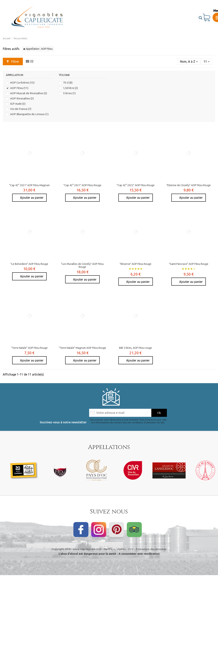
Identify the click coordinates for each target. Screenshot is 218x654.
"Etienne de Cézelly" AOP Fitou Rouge (188, 185)
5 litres (69, 93)
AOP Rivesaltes (22, 98)
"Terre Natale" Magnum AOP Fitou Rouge (82, 347)
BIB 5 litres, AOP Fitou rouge (135, 347)
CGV (130, 549)
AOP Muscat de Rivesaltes (28, 93)
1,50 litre (70, 88)
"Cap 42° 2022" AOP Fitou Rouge (136, 185)
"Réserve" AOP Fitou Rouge (135, 263)
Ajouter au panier (31, 197)
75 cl (67, 82)
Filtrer (13, 61)
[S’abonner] (159, 413)
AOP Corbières (22, 82)
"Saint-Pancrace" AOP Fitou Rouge (188, 263)
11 (207, 61)
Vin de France (20, 108)
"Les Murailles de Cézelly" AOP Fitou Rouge (82, 265)
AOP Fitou (19, 88)
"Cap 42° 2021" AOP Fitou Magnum (29, 185)
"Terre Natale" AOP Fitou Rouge (29, 347)
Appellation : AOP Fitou (38, 48)
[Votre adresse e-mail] (120, 413)
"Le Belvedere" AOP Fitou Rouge (29, 263)
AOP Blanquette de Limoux (29, 114)
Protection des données (151, 549)
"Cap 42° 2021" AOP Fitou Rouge (82, 185)
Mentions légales (115, 549)
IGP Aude (17, 103)
